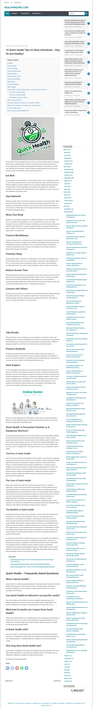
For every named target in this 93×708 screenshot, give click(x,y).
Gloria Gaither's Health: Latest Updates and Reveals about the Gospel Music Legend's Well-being (74, 61)
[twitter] (12, 668)
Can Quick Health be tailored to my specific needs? (23, 103)
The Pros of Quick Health (17, 92)
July (67, 183)
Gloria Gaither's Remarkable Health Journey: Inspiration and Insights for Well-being (75, 33)
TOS (12, 2)
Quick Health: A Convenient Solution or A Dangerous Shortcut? (27, 89)
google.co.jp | (70, 703)
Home (7, 13)
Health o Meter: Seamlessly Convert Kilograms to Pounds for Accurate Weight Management (75, 101)
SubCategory (25, 13)
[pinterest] (17, 668)
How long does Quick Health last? (18, 111)
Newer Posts (8, 680)
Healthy (32, 162)
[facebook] (7, 668)
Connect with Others (13, 79)
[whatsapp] (22, 668)
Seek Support (11, 87)
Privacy (6, 2)
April (67, 155)
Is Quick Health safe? (14, 108)
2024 (66, 192)
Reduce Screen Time (13, 76)
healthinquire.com (16, 7)
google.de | (55, 703)
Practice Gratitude (13, 84)
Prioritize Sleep (12, 74)
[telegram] (26, 668)
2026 (66, 149)
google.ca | (29, 703)
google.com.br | (80, 703)
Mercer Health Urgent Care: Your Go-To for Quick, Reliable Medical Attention (32, 567)
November (69, 172)
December (69, 169)
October (68, 175)
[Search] (77, 13)
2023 (66, 206)
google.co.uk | (20, 703)
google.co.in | (47, 703)
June (67, 186)
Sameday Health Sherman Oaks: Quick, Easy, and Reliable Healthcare (30, 564)
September (69, 178)
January (68, 164)
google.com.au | (38, 703)
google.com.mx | (46, 705)
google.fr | (62, 703)
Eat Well (9, 63)
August (68, 181)
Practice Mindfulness (14, 71)
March (67, 158)
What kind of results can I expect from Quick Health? (24, 105)
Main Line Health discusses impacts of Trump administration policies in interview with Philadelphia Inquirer (75, 22)
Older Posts (57, 680)
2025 (66, 166)
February (68, 161)
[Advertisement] (33, 31)
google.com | (12, 703)
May (67, 152)
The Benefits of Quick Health (18, 97)
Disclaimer (17, 2)
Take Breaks (11, 82)
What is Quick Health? (14, 100)
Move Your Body (12, 68)
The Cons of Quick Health (17, 95)
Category (14, 13)
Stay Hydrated (11, 66)
